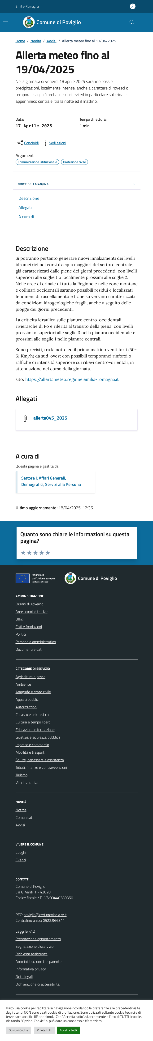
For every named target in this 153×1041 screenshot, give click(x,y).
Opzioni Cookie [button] (18, 1030)
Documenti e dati (29, 649)
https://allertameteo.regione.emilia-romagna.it (72, 379)
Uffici (19, 619)
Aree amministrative (32, 611)
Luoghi (21, 852)
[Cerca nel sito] (131, 22)
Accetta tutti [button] (68, 1030)
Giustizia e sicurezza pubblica (38, 737)
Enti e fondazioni (29, 626)
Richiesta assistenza (32, 954)
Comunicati (24, 817)
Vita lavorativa (27, 782)
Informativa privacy (31, 969)
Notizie (21, 810)
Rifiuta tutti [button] (44, 1030)
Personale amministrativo (36, 642)
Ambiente (23, 684)
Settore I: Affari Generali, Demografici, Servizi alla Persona (51, 481)
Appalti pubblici (27, 699)
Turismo (21, 775)
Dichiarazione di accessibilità (38, 984)
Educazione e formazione (35, 729)
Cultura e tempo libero (33, 722)
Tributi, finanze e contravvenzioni (41, 767)
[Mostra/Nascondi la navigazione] (6, 22)
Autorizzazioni (26, 707)
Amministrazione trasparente (38, 961)
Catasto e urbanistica (32, 714)
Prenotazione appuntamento (38, 939)
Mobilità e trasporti (30, 752)
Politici (21, 634)
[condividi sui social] (28, 143)
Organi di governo (29, 604)
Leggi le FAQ (25, 931)
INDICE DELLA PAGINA (77, 184)
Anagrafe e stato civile (33, 692)
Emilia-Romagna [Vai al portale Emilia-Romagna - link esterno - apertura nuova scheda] (27, 6)
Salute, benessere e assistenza (40, 760)
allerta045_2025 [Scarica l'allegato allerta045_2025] (50, 418)
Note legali (24, 976)
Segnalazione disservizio (34, 946)
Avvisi (20, 825)
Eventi (21, 860)
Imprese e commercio (32, 745)
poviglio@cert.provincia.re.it (45, 915)
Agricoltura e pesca (30, 677)
